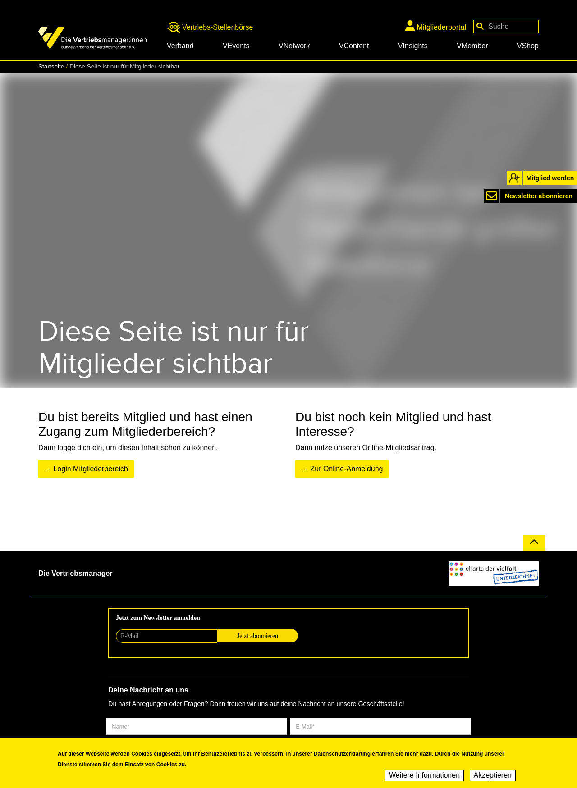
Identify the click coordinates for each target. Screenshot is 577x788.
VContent (354, 46)
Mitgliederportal (435, 25)
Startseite (51, 66)
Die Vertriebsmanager (75, 573)
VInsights (413, 46)
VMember (472, 46)
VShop (528, 46)
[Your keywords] (506, 26)
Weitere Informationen (424, 776)
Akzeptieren (493, 776)
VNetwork (294, 46)
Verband (180, 46)
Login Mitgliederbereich (90, 469)
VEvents (236, 46)
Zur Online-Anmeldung (346, 469)
